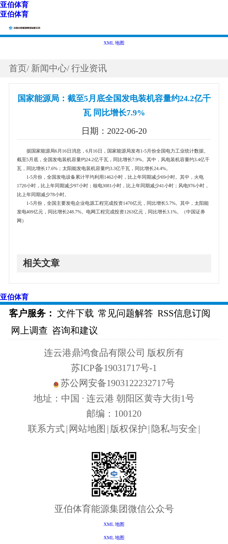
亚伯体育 (14, 5)
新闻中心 (49, 68)
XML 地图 (114, 537)
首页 (18, 68)
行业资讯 (89, 68)
